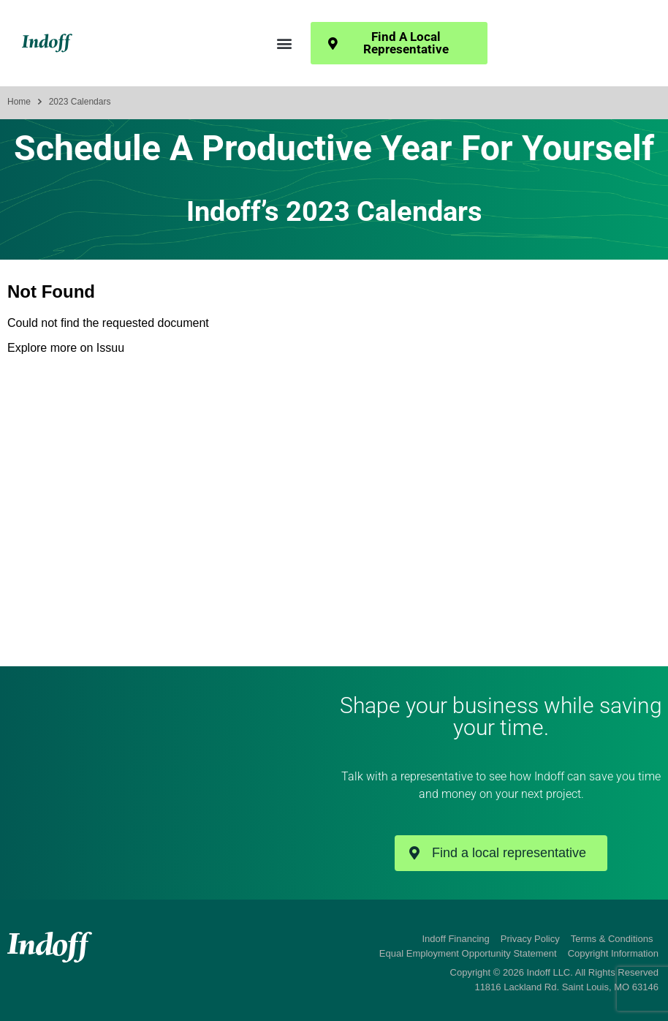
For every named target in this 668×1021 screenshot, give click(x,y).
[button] (284, 43)
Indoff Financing (456, 938)
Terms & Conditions (612, 938)
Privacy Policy (530, 938)
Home (19, 102)
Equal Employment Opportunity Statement (468, 953)
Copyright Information (613, 953)
